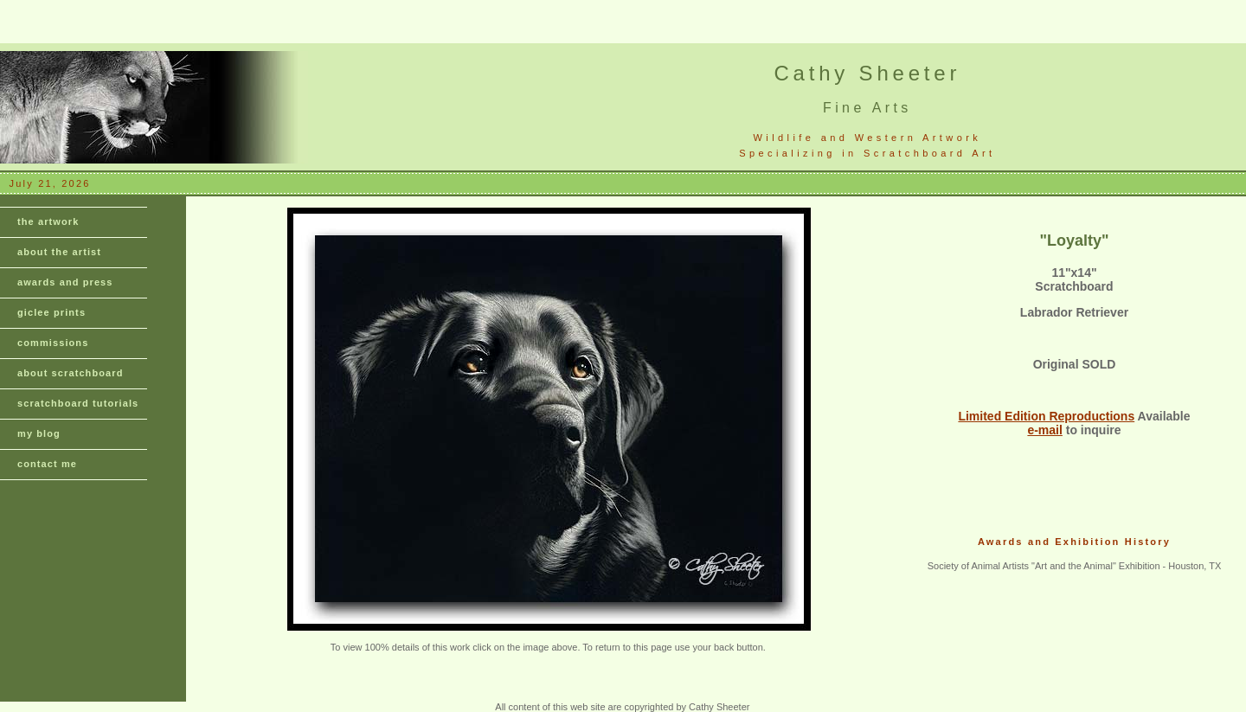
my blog (39, 433)
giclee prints (51, 312)
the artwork (48, 221)
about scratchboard (70, 373)
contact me (47, 464)
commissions (52, 342)
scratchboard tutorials (77, 403)
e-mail (1044, 430)
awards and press (65, 282)
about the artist (59, 252)
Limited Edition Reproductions (1046, 416)
